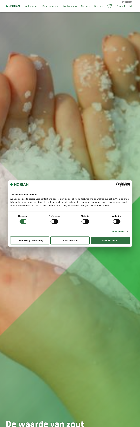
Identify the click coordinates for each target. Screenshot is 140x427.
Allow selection (70, 240)
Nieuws (98, 6)
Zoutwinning (70, 6)
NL (130, 6)
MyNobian (127, 2)
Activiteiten (31, 6)
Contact (120, 6)
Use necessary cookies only (30, 240)
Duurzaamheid (50, 6)
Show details (118, 231)
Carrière (85, 6)
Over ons (109, 6)
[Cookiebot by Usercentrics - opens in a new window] (118, 184)
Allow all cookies (110, 240)
